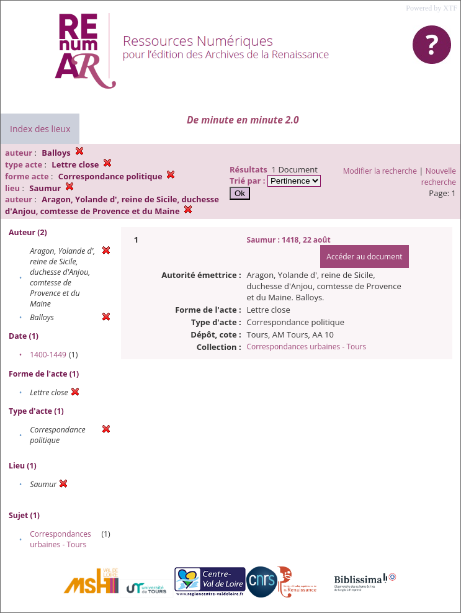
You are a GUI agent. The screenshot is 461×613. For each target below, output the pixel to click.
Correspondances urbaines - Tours (60, 539)
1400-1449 (48, 354)
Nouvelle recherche (438, 176)
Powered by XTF (431, 8)
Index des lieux (40, 129)
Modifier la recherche (380, 171)
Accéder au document (364, 256)
